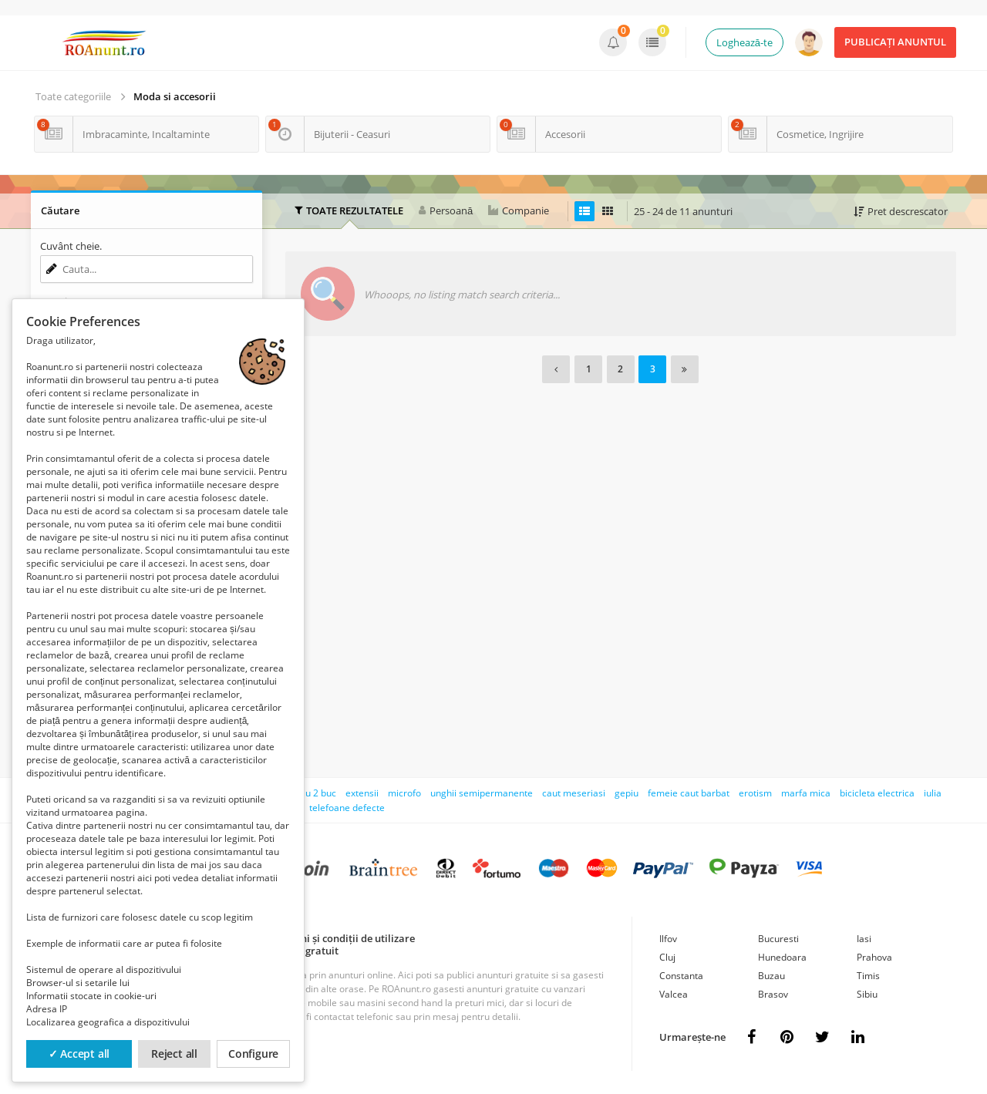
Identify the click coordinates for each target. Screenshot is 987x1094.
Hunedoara (782, 957)
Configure (253, 1053)
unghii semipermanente (481, 792)
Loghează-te (744, 42)
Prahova (874, 957)
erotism (755, 792)
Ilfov (668, 938)
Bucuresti (778, 938)
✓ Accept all (79, 1053)
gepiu (626, 792)
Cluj (667, 957)
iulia (933, 792)
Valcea (673, 994)
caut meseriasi (573, 792)
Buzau (771, 975)
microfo (404, 792)
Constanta (681, 975)
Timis (868, 975)
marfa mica (805, 792)
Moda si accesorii (174, 96)
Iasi (864, 938)
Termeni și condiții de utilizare (343, 938)
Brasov (773, 994)
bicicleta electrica (877, 792)
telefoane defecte (347, 807)
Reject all (174, 1053)
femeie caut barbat (688, 792)
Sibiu (867, 994)
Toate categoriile (73, 96)
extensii (362, 792)
